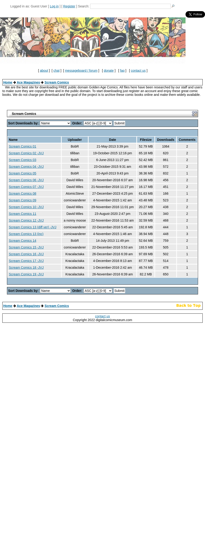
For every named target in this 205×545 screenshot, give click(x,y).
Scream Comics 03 (22, 160)
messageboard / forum (81, 70)
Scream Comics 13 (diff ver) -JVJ (32, 227)
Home (7, 82)
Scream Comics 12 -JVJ (26, 220)
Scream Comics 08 (22, 193)
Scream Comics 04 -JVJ (26, 166)
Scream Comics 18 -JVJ (26, 267)
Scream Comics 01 (22, 146)
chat (56, 70)
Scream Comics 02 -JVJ (26, 153)
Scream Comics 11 (22, 214)
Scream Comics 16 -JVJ (26, 254)
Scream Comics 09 (22, 200)
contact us (138, 70)
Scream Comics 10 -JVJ (26, 207)
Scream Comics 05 (22, 173)
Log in (54, 6)
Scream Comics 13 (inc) (26, 234)
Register (69, 6)
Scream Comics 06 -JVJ (26, 180)
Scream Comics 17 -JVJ (26, 261)
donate (109, 70)
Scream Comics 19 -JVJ (26, 274)
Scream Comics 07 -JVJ (26, 187)
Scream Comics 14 (22, 240)
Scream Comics (57, 82)
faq (122, 70)
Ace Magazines (28, 82)
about (44, 70)
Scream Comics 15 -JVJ (26, 247)
